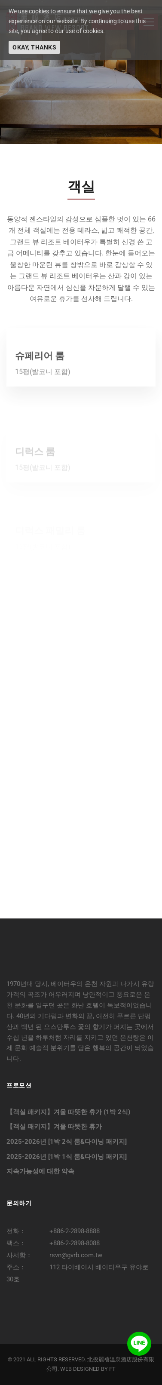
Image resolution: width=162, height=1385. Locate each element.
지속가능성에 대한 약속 (40, 1171)
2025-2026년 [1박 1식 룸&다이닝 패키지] (66, 1157)
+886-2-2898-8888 (74, 1231)
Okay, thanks (34, 47)
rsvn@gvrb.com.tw (75, 1255)
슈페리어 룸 (39, 378)
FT (112, 1369)
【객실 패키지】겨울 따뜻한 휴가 (54, 1126)
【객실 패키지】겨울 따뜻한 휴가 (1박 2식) (68, 1112)
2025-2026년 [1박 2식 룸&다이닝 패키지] (66, 1141)
